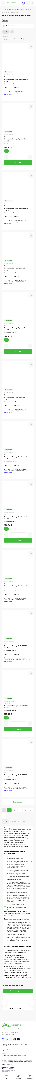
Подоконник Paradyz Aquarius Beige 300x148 (16, 209)
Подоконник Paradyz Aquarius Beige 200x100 (16, 80)
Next (32, 1003)
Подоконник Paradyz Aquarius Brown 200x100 (16, 269)
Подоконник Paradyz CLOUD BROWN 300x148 (16, 776)
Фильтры (8, 26)
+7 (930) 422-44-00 (20, 1045)
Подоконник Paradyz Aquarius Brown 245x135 (16, 329)
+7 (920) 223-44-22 (8, 1045)
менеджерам (8, 94)
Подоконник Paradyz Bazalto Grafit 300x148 (15, 587)
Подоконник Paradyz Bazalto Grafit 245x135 (15, 518)
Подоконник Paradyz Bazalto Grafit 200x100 (15, 458)
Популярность (6, 39)
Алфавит (24, 39)
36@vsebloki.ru (6, 1050)
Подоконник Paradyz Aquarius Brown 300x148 (16, 398)
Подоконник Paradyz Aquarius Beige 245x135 (16, 140)
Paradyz (5, 32)
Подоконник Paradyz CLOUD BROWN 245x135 (16, 706)
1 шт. (6, 151)
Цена (16, 39)
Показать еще (18, 802)
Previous (4, 1003)
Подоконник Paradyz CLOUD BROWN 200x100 (16, 647)
